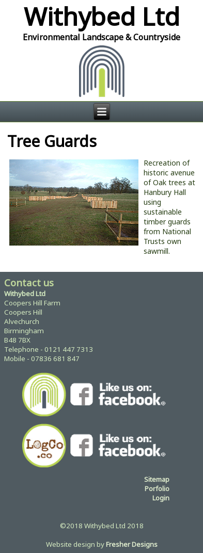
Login (160, 497)
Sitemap (156, 479)
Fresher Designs (132, 544)
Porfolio (157, 488)
